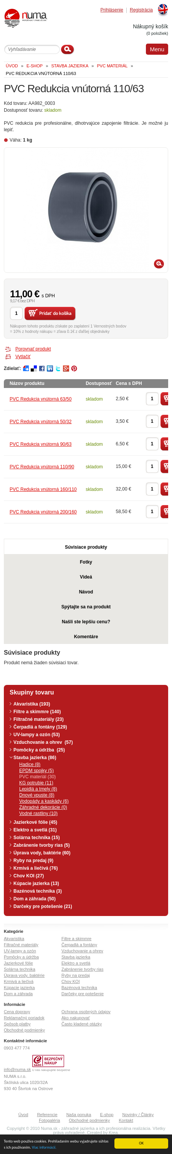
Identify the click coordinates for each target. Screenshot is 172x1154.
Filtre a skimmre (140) (37, 711)
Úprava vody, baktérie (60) (42, 853)
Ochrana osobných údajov (86, 1011)
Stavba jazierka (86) (34, 757)
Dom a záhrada (18, 993)
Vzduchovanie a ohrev (82, 951)
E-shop (107, 1114)
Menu (157, 49)
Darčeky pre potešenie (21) (42, 906)
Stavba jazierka (75, 957)
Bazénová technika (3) (37, 891)
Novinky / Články (138, 1114)
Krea (113, 1132)
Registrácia (141, 10)
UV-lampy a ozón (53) (36, 734)
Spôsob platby (17, 1024)
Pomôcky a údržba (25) (39, 750)
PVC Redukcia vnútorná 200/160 (43, 512)
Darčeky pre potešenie (82, 993)
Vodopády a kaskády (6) (44, 801)
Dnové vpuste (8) (36, 795)
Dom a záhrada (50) (34, 898)
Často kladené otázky (81, 1024)
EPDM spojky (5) (36, 770)
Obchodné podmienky (24, 1030)
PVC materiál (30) (37, 776)
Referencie (47, 1114)
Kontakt (126, 1120)
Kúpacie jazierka (19, 987)
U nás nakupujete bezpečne (51, 1070)
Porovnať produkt (33, 349)
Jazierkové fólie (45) (35, 822)
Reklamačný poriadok (24, 1017)
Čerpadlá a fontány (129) (40, 727)
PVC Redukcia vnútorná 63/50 (40, 399)
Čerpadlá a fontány (79, 944)
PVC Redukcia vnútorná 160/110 (43, 489)
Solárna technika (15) (36, 837)
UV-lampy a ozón (20, 951)
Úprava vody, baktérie (24, 975)
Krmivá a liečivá (18, 981)
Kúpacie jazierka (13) (36, 883)
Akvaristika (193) (31, 704)
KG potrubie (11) (36, 783)
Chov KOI (70, 981)
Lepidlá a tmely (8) (38, 789)
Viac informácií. (44, 1147)
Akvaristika (14, 938)
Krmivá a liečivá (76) (35, 868)
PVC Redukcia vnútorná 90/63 (40, 444)
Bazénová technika (79, 987)
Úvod (23, 1114)
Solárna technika (19, 969)
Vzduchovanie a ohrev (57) (43, 742)
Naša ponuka (78, 1114)
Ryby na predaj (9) (33, 860)
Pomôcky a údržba (21, 957)
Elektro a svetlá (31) (35, 830)
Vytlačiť (22, 356)
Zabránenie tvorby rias (82, 969)
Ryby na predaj (75, 975)
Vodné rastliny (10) (38, 813)
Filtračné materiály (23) (38, 719)
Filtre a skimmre (76, 938)
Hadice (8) (29, 764)
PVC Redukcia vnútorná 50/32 (40, 421)
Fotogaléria (49, 1120)
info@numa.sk (17, 1069)
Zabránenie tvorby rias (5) (41, 845)
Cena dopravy (17, 1011)
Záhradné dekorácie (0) (43, 807)
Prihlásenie (112, 10)
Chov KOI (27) (28, 876)
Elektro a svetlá (75, 963)
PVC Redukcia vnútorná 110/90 (42, 466)
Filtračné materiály (21, 944)
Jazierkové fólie (18, 963)
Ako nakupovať (75, 1017)
